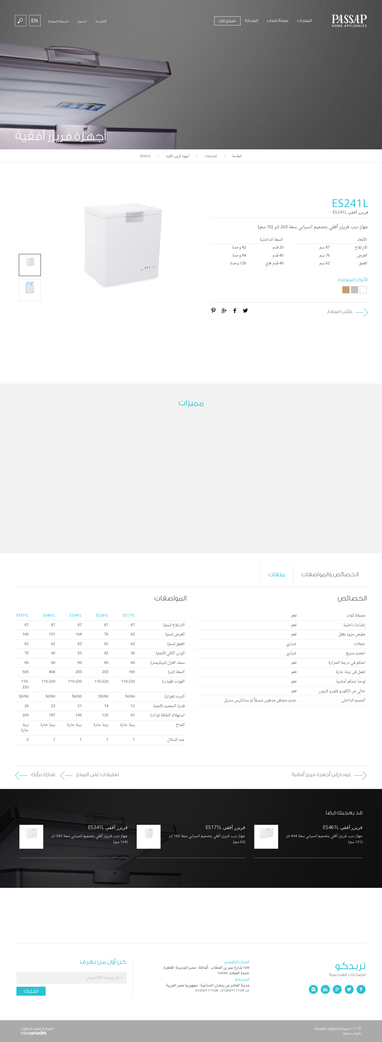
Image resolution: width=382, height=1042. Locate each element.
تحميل (82, 21)
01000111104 (232, 990)
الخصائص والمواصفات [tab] (330, 574)
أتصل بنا (101, 21)
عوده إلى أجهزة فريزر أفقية (321, 774)
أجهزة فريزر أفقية (178, 156)
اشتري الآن (227, 21)
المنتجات (304, 20)
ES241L (145, 156)
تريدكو (307, 968)
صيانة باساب (277, 20)
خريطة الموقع (58, 21)
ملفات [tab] (276, 574)
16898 (222, 973)
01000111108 (206, 990)
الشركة (251, 20)
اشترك (31, 991)
